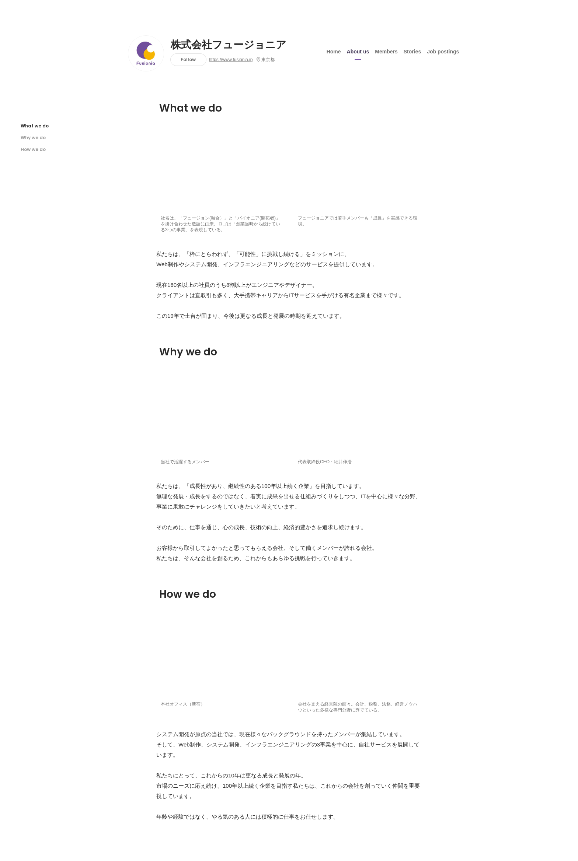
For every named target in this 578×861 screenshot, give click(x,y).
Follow (188, 59)
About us (358, 51)
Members (386, 51)
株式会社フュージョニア (228, 45)
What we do (35, 126)
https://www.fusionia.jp (231, 59)
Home (334, 51)
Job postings (443, 51)
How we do (33, 149)
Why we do (33, 137)
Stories (412, 51)
